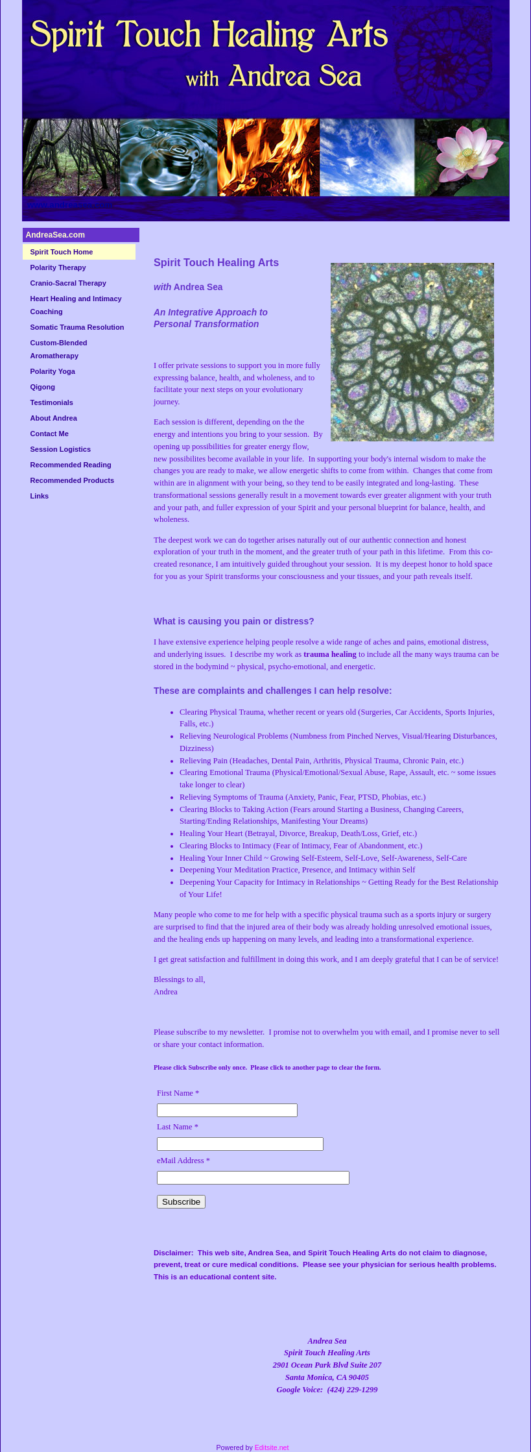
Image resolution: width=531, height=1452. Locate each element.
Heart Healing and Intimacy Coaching (76, 305)
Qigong (43, 387)
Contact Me (49, 433)
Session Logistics (60, 449)
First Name (178, 1093)
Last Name (177, 1126)
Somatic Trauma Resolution (77, 327)
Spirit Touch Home (61, 252)
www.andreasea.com (69, 205)
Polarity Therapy (58, 267)
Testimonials (51, 402)
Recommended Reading (71, 465)
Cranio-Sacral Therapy (68, 283)
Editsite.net (272, 1447)
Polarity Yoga (52, 371)
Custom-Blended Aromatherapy (59, 349)
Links (39, 496)
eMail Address (183, 1160)
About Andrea (53, 418)
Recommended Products (72, 480)
